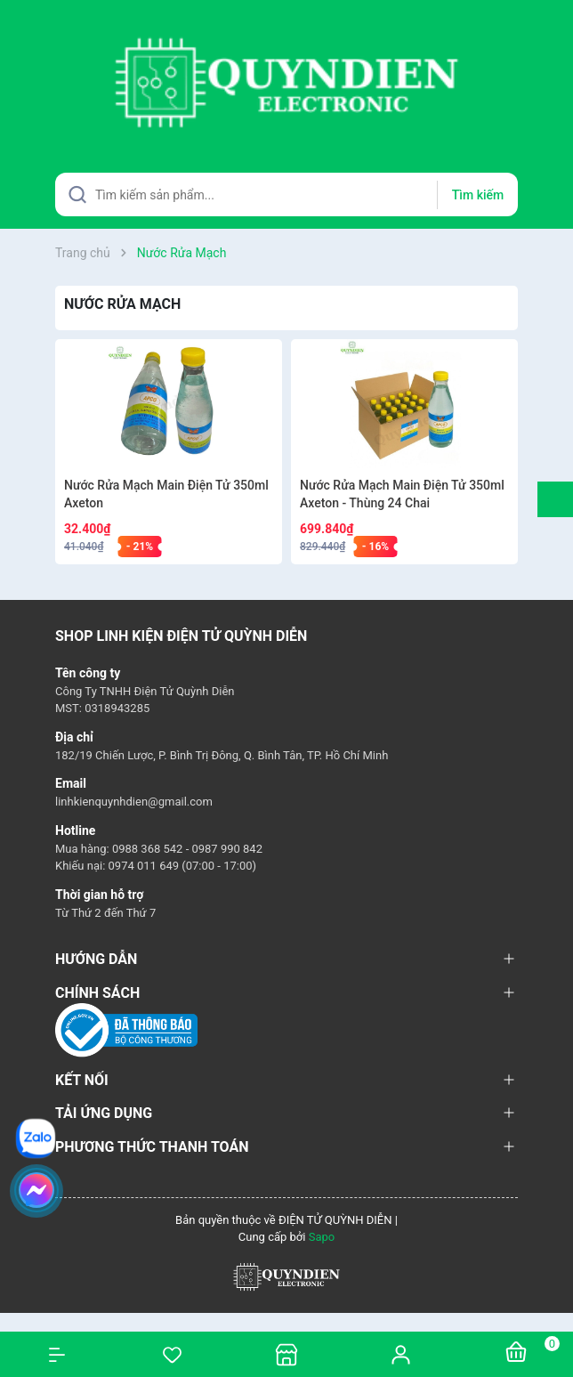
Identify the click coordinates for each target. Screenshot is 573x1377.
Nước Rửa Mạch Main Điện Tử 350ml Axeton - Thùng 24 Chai (402, 494)
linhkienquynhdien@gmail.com (134, 801)
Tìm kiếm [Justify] (478, 195)
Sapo (322, 1236)
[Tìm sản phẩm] (286, 194)
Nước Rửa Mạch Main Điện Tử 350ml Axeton (166, 494)
